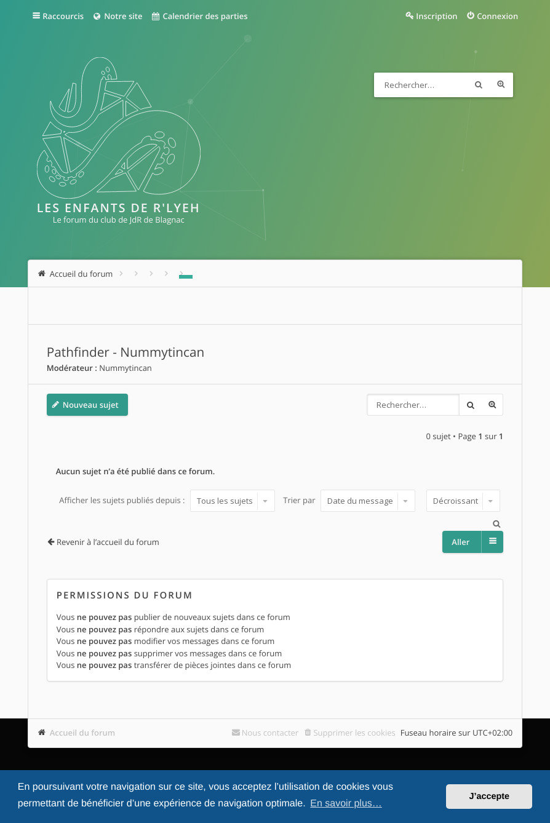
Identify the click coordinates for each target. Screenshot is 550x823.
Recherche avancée (501, 85)
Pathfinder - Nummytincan (126, 352)
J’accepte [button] (489, 796)
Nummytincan (125, 367)
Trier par (349, 500)
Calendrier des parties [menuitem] (199, 16)
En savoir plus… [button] (346, 803)
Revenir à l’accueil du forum (108, 541)
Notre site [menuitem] (117, 16)
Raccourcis (63, 16)
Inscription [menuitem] (436, 16)
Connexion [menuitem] (497, 16)
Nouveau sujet (91, 404)
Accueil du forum (83, 732)
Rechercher (479, 85)
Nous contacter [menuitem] (270, 732)
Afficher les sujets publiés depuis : (167, 500)
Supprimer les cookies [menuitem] (354, 732)
